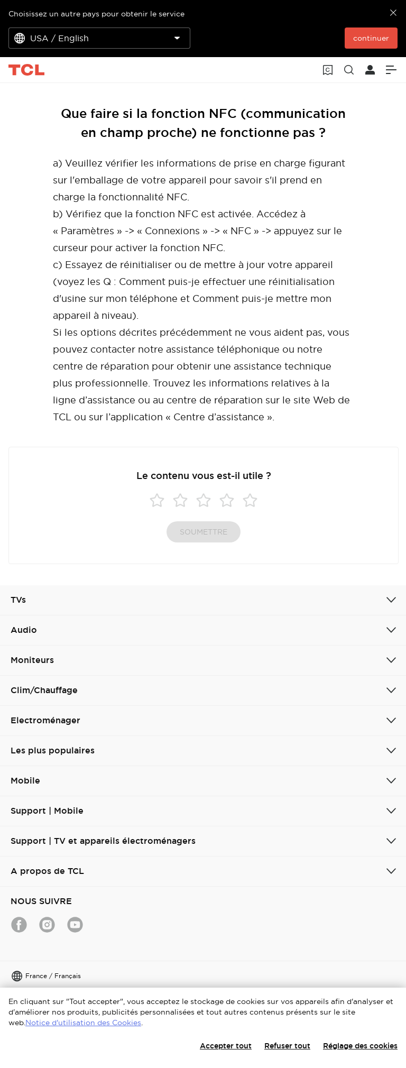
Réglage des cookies (360, 1046)
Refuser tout (287, 1046)
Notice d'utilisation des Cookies (83, 1022)
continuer (371, 38)
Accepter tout (226, 1046)
